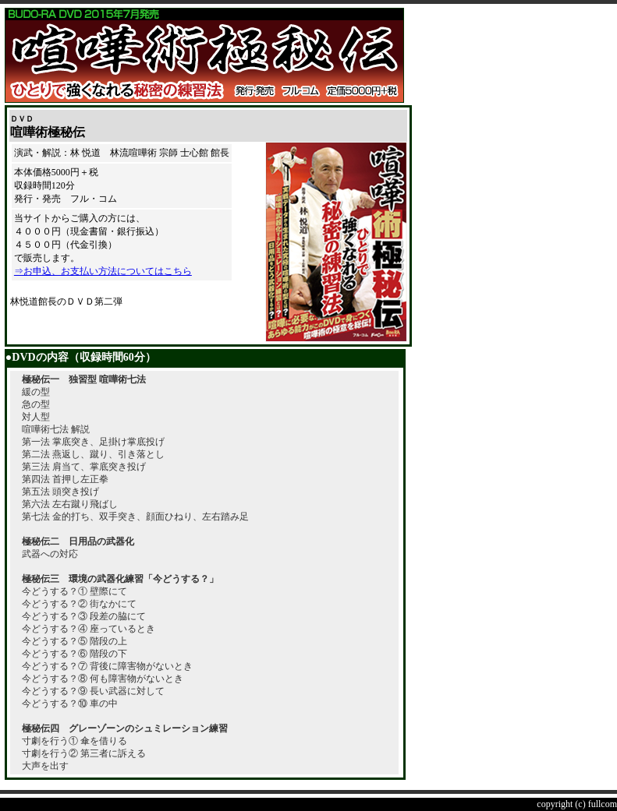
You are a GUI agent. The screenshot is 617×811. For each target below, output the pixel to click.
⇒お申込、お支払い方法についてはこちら (103, 271)
